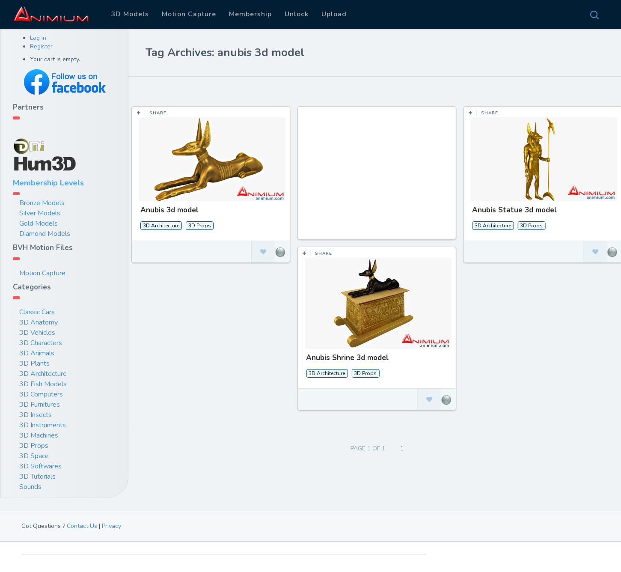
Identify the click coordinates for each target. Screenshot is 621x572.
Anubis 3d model (169, 210)
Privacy (111, 526)
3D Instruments (42, 425)
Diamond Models (44, 233)
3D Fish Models (43, 384)
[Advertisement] (377, 177)
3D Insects (35, 415)
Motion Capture (189, 14)
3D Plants (34, 363)
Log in (38, 38)
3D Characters (40, 343)
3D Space (34, 456)
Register (41, 46)
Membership (250, 14)
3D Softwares (40, 466)
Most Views (237, 89)
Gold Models (38, 223)
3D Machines (38, 435)
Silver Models (39, 213)
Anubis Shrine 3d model (347, 358)
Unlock (297, 14)
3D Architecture (43, 373)
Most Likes (188, 89)
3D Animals (36, 353)
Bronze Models (42, 203)
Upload (334, 14)
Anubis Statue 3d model (513, 210)
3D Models (130, 14)
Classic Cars (37, 312)
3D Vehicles (37, 332)
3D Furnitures (39, 404)
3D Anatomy (38, 322)
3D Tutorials (37, 476)
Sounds (30, 487)
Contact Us (82, 526)
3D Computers (41, 394)
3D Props (33, 445)
